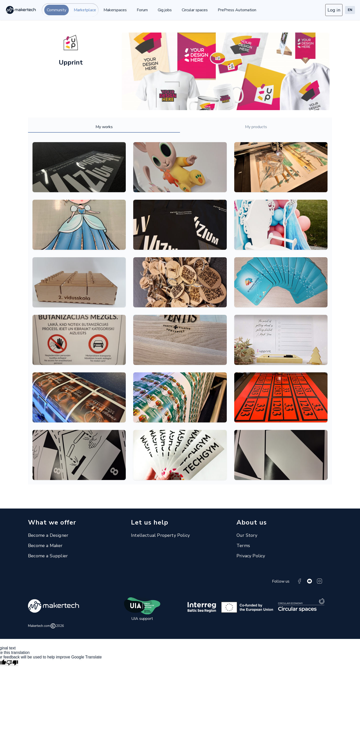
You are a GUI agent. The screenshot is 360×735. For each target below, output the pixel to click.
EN (350, 10)
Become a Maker (45, 546)
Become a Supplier (48, 556)
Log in (334, 10)
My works (104, 127)
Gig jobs (165, 10)
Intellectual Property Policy (160, 535)
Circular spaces (195, 10)
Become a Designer (48, 535)
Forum (142, 10)
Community (56, 10)
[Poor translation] (12, 662)
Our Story (247, 535)
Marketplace (85, 10)
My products (256, 127)
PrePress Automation (237, 10)
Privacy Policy (250, 556)
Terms (243, 546)
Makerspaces (115, 10)
